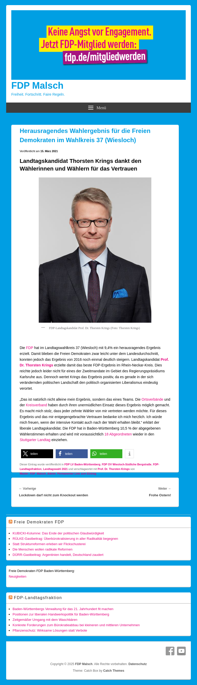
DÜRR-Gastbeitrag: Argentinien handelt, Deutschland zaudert (58, 555)
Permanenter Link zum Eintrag (76, 473)
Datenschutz (138, 664)
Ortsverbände (152, 399)
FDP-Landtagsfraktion (38, 598)
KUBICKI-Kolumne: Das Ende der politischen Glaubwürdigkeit (58, 533)
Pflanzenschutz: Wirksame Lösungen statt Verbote (50, 630)
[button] (37, 453)
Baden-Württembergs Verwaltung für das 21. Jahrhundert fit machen (63, 609)
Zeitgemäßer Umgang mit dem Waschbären (45, 620)
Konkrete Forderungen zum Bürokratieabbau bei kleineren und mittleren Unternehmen (76, 625)
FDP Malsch (37, 85)
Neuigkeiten (17, 576)
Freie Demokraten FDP (39, 522)
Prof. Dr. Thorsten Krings (114, 468)
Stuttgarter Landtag (35, 440)
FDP (29, 348)
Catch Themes (113, 670)
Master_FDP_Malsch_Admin (38, 473)
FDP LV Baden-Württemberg (82, 464)
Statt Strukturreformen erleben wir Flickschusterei (49, 544)
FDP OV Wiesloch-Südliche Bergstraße (126, 464)
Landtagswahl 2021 (55, 468)
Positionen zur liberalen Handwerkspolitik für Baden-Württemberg (61, 614)
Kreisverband (36, 405)
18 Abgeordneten (118, 434)
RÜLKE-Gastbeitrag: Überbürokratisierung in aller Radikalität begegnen (65, 539)
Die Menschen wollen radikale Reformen (42, 549)
